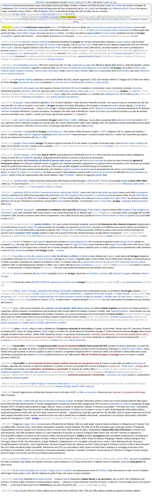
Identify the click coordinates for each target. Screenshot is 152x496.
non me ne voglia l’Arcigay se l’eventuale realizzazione (45, 383)
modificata (63, 17)
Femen (96, 201)
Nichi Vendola (20, 8)
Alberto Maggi (29, 33)
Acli (95, 71)
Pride (58, 47)
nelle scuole (6, 47)
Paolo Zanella (48, 14)
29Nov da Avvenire (60, 134)
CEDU (123, 198)
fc (15, 102)
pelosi (56, 192)
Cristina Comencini (15, 73)
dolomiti (25, 42)
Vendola (102, 470)
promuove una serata (116, 375)
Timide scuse (127, 366)
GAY (43, 2)
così (89, 94)
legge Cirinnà (116, 244)
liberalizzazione (141, 201)
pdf (15, 79)
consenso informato (123, 53)
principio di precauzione (122, 317)
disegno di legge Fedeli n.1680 (70, 386)
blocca (134, 262)
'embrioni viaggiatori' (32, 134)
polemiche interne (125, 120)
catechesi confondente (70, 293)
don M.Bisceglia (119, 5)
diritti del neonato (93, 19)
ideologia (33, 19)
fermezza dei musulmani (102, 172)
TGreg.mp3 (67, 230)
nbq (25, 210)
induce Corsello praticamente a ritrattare (47, 322)
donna (89, 126)
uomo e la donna (125, 27)
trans (124, 181)
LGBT (145, 120)
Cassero (106, 2)
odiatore (98, 108)
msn (102, 30)
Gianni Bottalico (81, 71)
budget (109, 236)
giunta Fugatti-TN (28, 227)
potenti (55, 340)
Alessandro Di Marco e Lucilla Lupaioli (90, 82)
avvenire (34, 65)
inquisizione (42, 19)
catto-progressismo (78, 241)
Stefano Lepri (139, 68)
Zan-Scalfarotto (26, 158)
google (107, 30)
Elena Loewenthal (120, 30)
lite (62, 273)
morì (121, 8)
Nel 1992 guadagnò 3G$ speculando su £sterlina (83, 195)
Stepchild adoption (119, 311)
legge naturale (123, 293)
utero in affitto (71, 120)
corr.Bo (27, 256)
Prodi (33, 198)
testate (36, 293)
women (47, 256)
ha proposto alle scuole (29, 82)
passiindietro (94, 33)
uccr (97, 30)
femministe (124, 71)
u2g (114, 2)
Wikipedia (7, 5)
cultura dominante (77, 340)
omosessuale (137, 363)
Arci (18, 19)
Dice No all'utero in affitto (64, 256)
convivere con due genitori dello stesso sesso (67, 308)
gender (136, 94)
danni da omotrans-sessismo (116, 19)
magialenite (6, 372)
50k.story (18, 479)
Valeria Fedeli (41, 71)
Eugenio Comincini (25, 71)
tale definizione (31, 30)
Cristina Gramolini (44, 259)
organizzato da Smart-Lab (62, 282)
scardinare (5, 340)
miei (98, 17)
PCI (85, 2)
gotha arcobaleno (83, 265)
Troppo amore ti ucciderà (60, 470)
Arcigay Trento (19, 14)
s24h (24, 88)
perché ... (11, 218)
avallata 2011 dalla (111, 198)
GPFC (104, 131)
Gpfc (91, 30)
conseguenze (142, 192)
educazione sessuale (93, 160)
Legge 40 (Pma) (79, 244)
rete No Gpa (61, 68)
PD (28, 68)
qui (95, 485)
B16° (126, 459)
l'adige (140, 143)
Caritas (68, 71)
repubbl (17, 181)
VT (17, 42)
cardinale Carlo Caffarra (132, 349)
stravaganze (11, 53)
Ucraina (59, 201)
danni (135, 50)
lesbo (113, 265)
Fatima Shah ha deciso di (106, 215)
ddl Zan (75, 88)
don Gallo (88, 8)
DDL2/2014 (70, 14)
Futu (48, 186)
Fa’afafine (69, 175)
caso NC (136, 91)
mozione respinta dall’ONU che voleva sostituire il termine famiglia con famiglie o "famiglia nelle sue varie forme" (81, 296)
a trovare (24, 459)
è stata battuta (37, 241)
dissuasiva (109, 372)
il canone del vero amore (101, 27)
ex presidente (103, 68)
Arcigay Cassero (55, 59)
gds (15, 308)
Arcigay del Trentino (46, 44)
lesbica (86, 256)
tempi (56, 94)
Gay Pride (41, 273)
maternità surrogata (82, 65)
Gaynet (44, 11)
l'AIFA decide (93, 181)
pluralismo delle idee (31, 91)
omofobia (61, 91)
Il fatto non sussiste (87, 392)
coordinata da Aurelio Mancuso (82, 68)
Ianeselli (24, 146)
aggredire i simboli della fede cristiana (29, 372)
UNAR (44, 331)
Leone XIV (17, 27)
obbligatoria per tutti (114, 94)
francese (98, 198)
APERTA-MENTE (41, 282)
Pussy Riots (106, 201)
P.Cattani (109, 146)
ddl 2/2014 (37, 236)
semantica (137, 88)
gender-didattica (43, 224)
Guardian (19, 210)
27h (3, 267)
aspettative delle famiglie (27, 233)
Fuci (13, 244)
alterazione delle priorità (133, 184)
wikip (51, 11)
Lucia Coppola (36, 186)
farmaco (127, 262)
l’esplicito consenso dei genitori (76, 169)
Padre (19, 33)
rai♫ (54, 27)
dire (33, 256)
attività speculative (110, 192)
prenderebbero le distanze (119, 404)
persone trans (84, 44)
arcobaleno (70, 259)
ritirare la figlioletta (127, 215)
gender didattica (26, 79)
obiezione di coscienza (33, 97)
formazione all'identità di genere (43, 160)
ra (51, 186)
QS (117, 282)
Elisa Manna (54, 71)
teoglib (108, 5)
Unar (64, 19)
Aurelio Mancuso (54, 131)
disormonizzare (31, 53)
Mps (66, 479)
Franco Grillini (74, 2)
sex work (115, 262)
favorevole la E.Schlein (16, 68)
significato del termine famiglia (98, 293)
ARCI (38, 2)
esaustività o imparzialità (50, 17)
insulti (114, 105)
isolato (132, 407)
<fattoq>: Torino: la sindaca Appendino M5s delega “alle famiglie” (42, 291)
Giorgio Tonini (126, 241)
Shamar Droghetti (39, 42)
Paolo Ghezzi (129, 143)
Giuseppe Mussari (43, 479)
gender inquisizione (10, 322)
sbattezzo (17, 378)
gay (8, 184)
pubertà (141, 262)
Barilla (26, 322)
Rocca (55, 33)
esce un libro (41, 470)
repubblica (7, 36)
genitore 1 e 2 (47, 102)
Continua (137, 296)
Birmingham (95, 210)
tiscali (24, 328)
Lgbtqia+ (13, 50)
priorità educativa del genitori (64, 97)
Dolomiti (51, 47)
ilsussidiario (24, 65)
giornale (134, 459)
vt (21, 42)
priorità (134, 36)
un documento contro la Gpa (94, 262)
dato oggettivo (7, 230)
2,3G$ (60, 198)
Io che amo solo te (61, 82)
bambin (37, 126)
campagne (126, 201)
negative (5, 195)
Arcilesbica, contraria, (98, 273)
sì (100, 282)
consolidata (43, 30)
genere (90, 155)
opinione (18, 192)
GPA (103, 19)
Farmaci (104, 181)
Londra (33, 155)
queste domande (134, 282)
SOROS (75, 192)
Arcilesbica (25, 19)
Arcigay (16, 490)
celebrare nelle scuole (79, 91)
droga (8, 204)
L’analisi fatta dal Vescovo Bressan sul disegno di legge (48, 401)
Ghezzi (58, 186)
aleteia (5, 111)
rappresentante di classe (89, 56)
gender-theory (85, 227)
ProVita (17, 401)
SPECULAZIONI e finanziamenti (38, 192)
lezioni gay (81, 210)
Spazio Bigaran (124, 42)
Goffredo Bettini (8, 71)
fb (54, 224)
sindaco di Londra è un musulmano (26, 172)
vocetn (21, 186)
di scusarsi (40, 354)
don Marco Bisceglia (25, 470)
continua (60, 250)
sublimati (64, 192)
